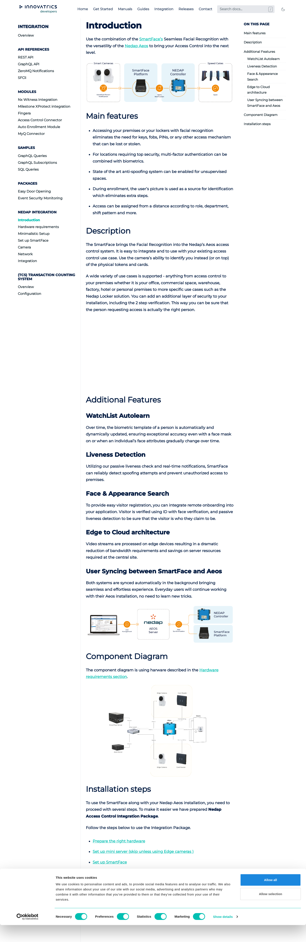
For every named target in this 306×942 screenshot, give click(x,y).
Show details (223, 933)
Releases (186, 9)
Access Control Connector (40, 120)
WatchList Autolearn (263, 59)
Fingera (24, 113)
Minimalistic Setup (34, 234)
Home (82, 9)
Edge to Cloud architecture (258, 89)
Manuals (125, 9)
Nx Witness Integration (37, 100)
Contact (205, 9)
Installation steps (257, 124)
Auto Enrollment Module (39, 127)
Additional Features (259, 52)
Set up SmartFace (33, 240)
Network (25, 254)
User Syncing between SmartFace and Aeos (265, 102)
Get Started (103, 9)
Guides (143, 9)
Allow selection (270, 911)
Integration (163, 9)
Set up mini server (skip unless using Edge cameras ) (143, 851)
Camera (24, 247)
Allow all (270, 897)
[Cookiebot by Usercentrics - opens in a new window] (27, 934)
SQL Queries (28, 169)
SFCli (22, 78)
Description (253, 42)
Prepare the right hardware (119, 841)
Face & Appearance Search (262, 76)
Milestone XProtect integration (44, 106)
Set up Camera (107, 872)
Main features (254, 33)
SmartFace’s (151, 39)
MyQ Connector (31, 134)
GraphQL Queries (32, 156)
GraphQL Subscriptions (37, 163)
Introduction (29, 220)
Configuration (29, 294)
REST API (25, 57)
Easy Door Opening (34, 191)
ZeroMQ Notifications (36, 71)
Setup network (107, 883)
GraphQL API (28, 64)
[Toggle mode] (283, 9)
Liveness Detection (262, 66)
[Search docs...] (246, 9)
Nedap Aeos (136, 46)
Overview (26, 35)
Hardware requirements (38, 227)
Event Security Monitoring (40, 198)
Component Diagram (261, 115)
